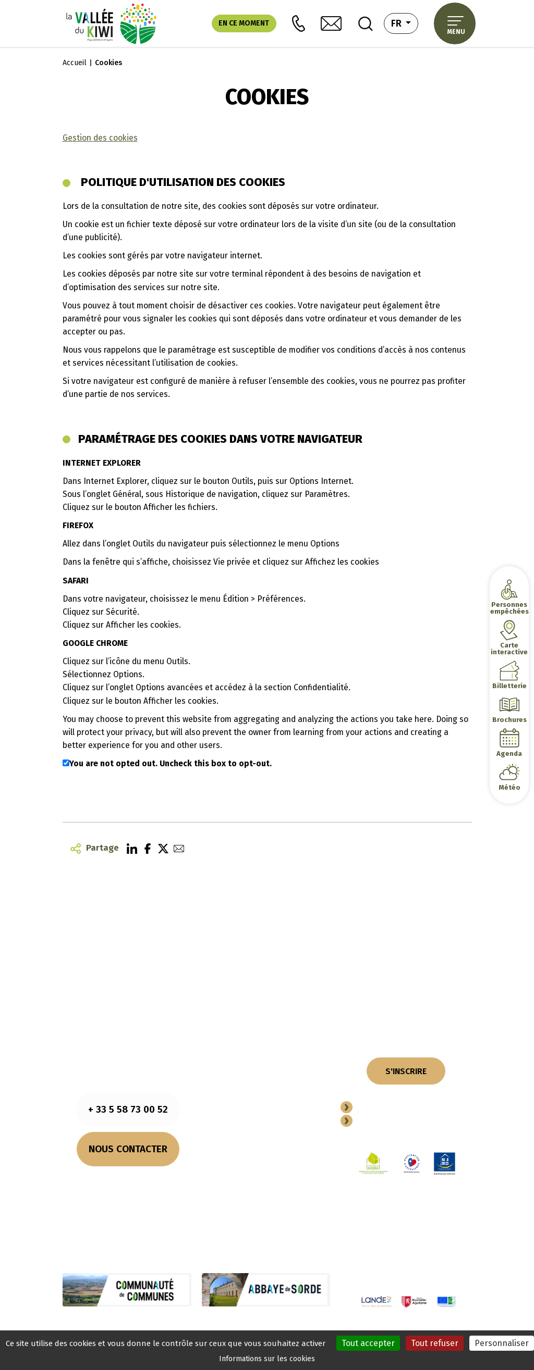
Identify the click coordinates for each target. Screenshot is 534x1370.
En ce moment (244, 23)
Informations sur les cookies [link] (267, 1358)
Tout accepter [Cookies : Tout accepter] (368, 1343)
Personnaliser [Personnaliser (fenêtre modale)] (502, 1343)
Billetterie (509, 686)
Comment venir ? (128, 1194)
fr (404, 22)
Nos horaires (128, 1181)
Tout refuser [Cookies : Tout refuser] (434, 1343)
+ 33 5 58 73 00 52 (128, 1109)
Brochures (509, 720)
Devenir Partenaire (398, 1108)
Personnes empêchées (509, 608)
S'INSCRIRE (406, 1071)
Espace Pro (381, 1122)
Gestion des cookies (100, 138)
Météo (509, 787)
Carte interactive (509, 648)
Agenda (509, 753)
